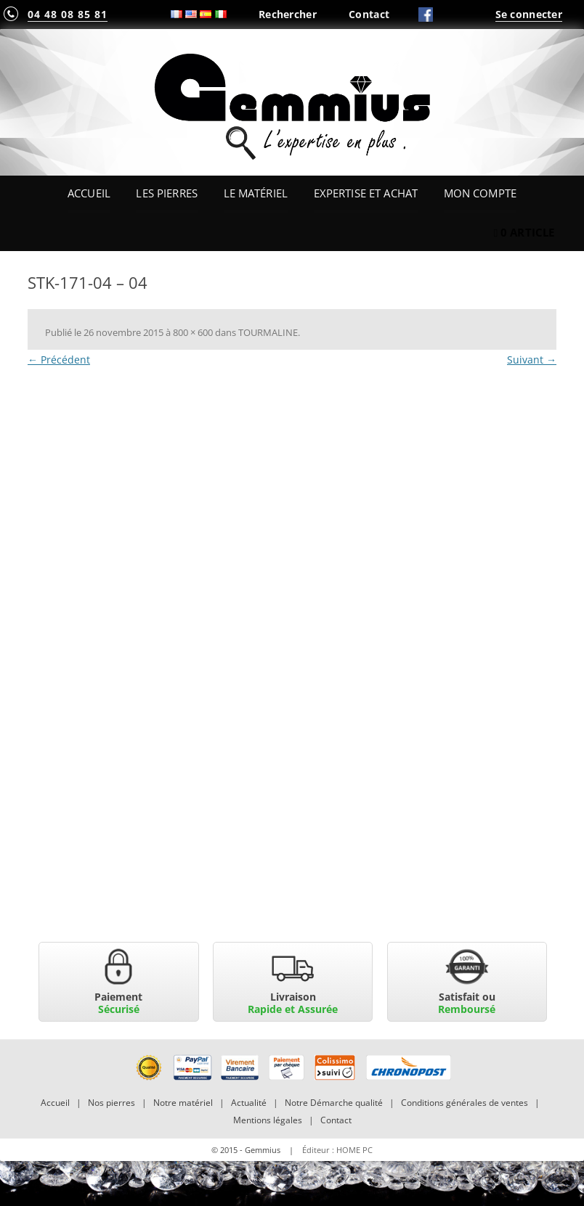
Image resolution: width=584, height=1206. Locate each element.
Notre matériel (183, 1102)
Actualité (249, 1102)
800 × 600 (193, 332)
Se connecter (528, 14)
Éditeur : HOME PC (337, 1149)
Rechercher (288, 14)
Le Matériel (256, 193)
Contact (369, 14)
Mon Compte (480, 193)
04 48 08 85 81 (68, 14)
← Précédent (59, 359)
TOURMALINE (268, 332)
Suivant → (531, 359)
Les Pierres (167, 193)
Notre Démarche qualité (334, 1102)
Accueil (89, 193)
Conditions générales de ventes (464, 1102)
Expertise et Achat (366, 193)
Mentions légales (267, 1120)
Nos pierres (111, 1102)
